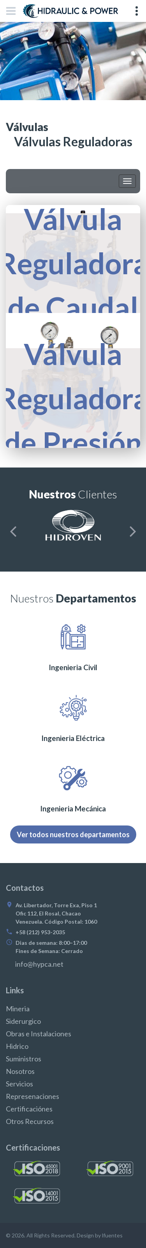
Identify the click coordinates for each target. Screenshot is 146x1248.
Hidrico (17, 1046)
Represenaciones (32, 1096)
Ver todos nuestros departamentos (73, 834)
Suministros (23, 1058)
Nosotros (20, 1071)
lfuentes (112, 1235)
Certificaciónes (29, 1108)
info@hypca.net (39, 964)
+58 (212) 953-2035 (40, 932)
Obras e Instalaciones (38, 1033)
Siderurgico (23, 1021)
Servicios (19, 1083)
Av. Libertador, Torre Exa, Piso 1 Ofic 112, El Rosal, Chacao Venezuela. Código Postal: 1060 (56, 913)
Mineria (18, 1008)
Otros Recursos (30, 1121)
